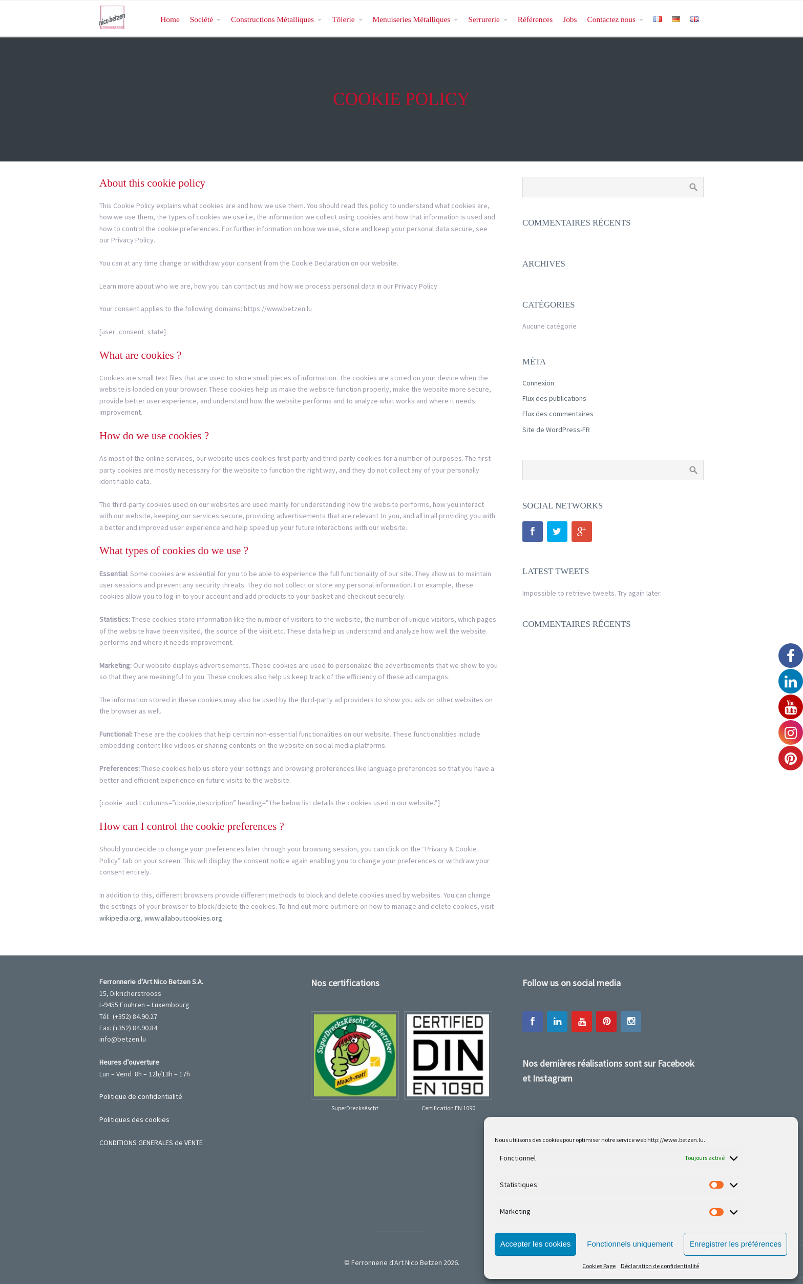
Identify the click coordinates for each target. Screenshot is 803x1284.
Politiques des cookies (134, 1119)
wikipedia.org (120, 918)
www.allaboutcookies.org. (184, 918)
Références (535, 19)
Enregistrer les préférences (735, 1243)
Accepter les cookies (535, 1243)
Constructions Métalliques (272, 19)
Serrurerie (484, 19)
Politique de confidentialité (140, 1096)
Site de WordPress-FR (556, 429)
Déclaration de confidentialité (660, 1266)
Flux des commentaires (558, 413)
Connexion (538, 383)
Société (201, 19)
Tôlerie (343, 19)
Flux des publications (554, 398)
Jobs (570, 19)
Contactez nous (611, 19)
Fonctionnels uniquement (630, 1243)
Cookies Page (599, 1266)
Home (170, 19)
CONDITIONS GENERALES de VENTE (151, 1142)
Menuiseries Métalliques (412, 19)
